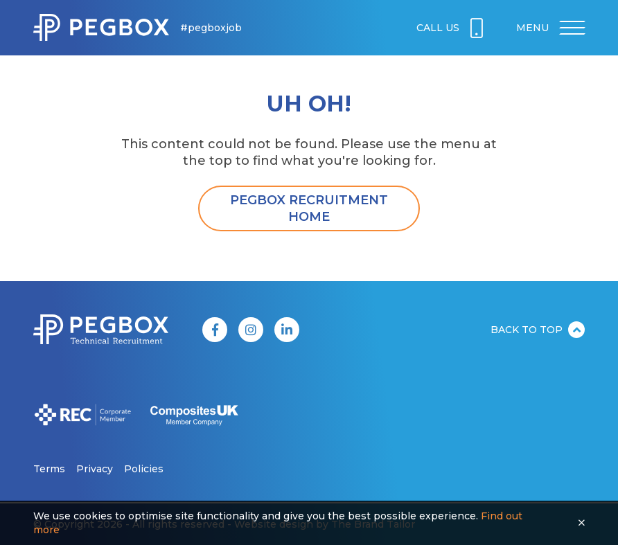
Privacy (94, 469)
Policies (144, 469)
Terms (49, 469)
